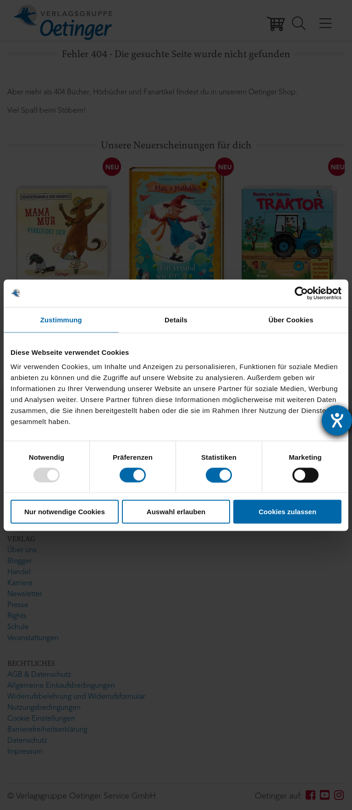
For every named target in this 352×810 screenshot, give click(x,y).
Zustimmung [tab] (61, 319)
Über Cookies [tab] (291, 319)
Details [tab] (176, 319)
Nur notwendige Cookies (64, 512)
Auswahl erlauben (176, 512)
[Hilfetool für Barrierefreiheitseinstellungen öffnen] (337, 420)
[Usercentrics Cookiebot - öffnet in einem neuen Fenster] (301, 293)
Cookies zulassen (287, 512)
